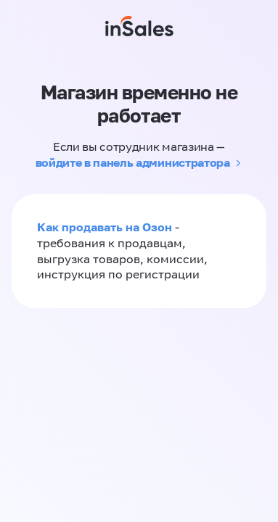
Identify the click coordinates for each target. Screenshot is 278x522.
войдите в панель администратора (133, 162)
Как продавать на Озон (104, 227)
